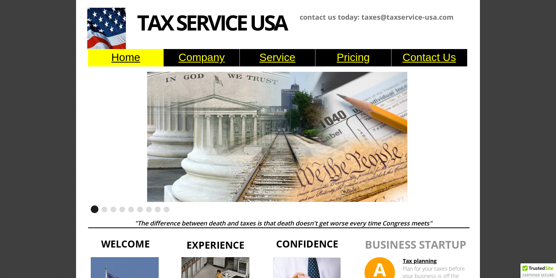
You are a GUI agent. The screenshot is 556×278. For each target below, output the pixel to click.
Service (277, 57)
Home (125, 57)
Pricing (353, 57)
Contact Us (429, 57)
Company (201, 57)
